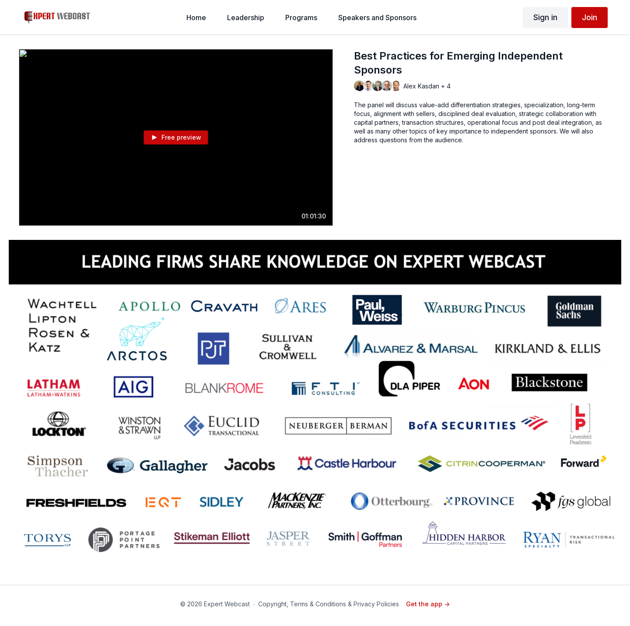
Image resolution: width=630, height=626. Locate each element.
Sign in (545, 17)
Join (589, 17)
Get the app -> (428, 604)
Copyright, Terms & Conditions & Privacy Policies (328, 604)
